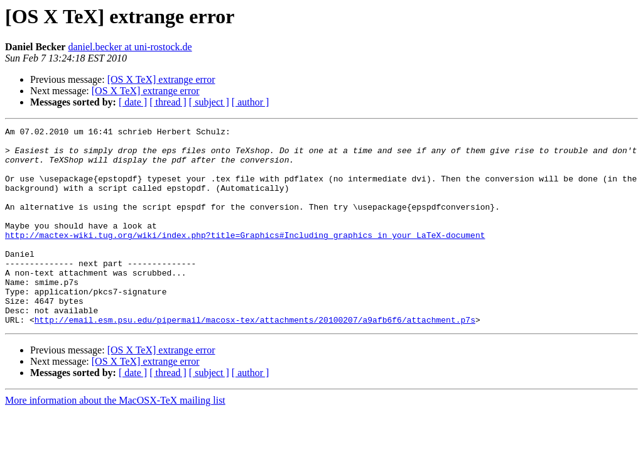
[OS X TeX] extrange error (161, 79)
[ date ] (133, 102)
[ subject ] (209, 102)
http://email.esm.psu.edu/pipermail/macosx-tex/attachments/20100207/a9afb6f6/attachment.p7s (255, 359)
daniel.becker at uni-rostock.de (130, 46)
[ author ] (250, 102)
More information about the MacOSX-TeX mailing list (115, 439)
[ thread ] (167, 102)
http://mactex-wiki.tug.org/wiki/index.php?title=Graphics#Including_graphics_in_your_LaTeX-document (245, 257)
